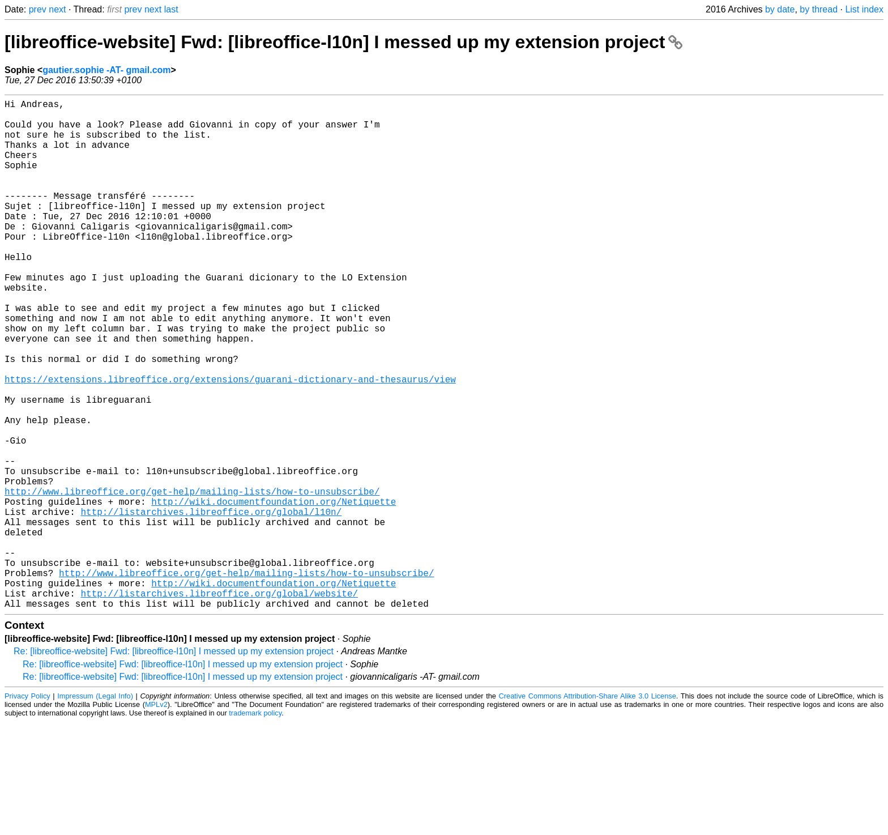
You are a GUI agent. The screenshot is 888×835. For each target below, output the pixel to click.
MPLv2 (156, 817)
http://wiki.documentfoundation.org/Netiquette (273, 592)
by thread (819, 9)
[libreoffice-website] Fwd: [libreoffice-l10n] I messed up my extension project (343, 42)
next (57, 9)
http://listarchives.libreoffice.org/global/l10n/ (210, 604)
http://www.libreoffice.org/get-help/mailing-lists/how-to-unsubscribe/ (192, 579)
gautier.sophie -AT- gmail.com (106, 70)
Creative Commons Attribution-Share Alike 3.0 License (587, 809)
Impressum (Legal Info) (95, 809)
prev (37, 9)
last (171, 9)
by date (780, 9)
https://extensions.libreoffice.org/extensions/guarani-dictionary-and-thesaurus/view (230, 442)
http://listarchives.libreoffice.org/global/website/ (219, 704)
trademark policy (255, 826)
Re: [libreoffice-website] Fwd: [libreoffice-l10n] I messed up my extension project (174, 764)
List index (864, 9)
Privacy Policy (27, 809)
